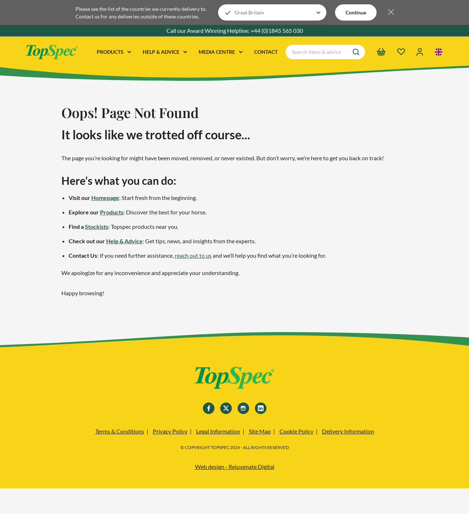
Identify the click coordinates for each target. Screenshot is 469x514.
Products (111, 212)
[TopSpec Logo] (52, 52)
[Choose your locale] (272, 12)
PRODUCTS (114, 52)
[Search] (356, 52)
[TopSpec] (234, 379)
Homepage (105, 197)
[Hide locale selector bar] (391, 12)
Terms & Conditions (119, 431)
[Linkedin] (260, 408)
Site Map (260, 431)
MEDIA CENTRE (221, 52)
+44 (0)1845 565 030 (277, 30)
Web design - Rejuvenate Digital (234, 466)
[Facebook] (208, 408)
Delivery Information (348, 431)
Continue (356, 12)
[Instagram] (243, 408)
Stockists (96, 226)
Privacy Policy (170, 431)
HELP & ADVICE (165, 52)
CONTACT (266, 52)
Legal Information (218, 431)
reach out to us (193, 255)
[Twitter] (226, 408)
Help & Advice (124, 241)
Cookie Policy (296, 431)
